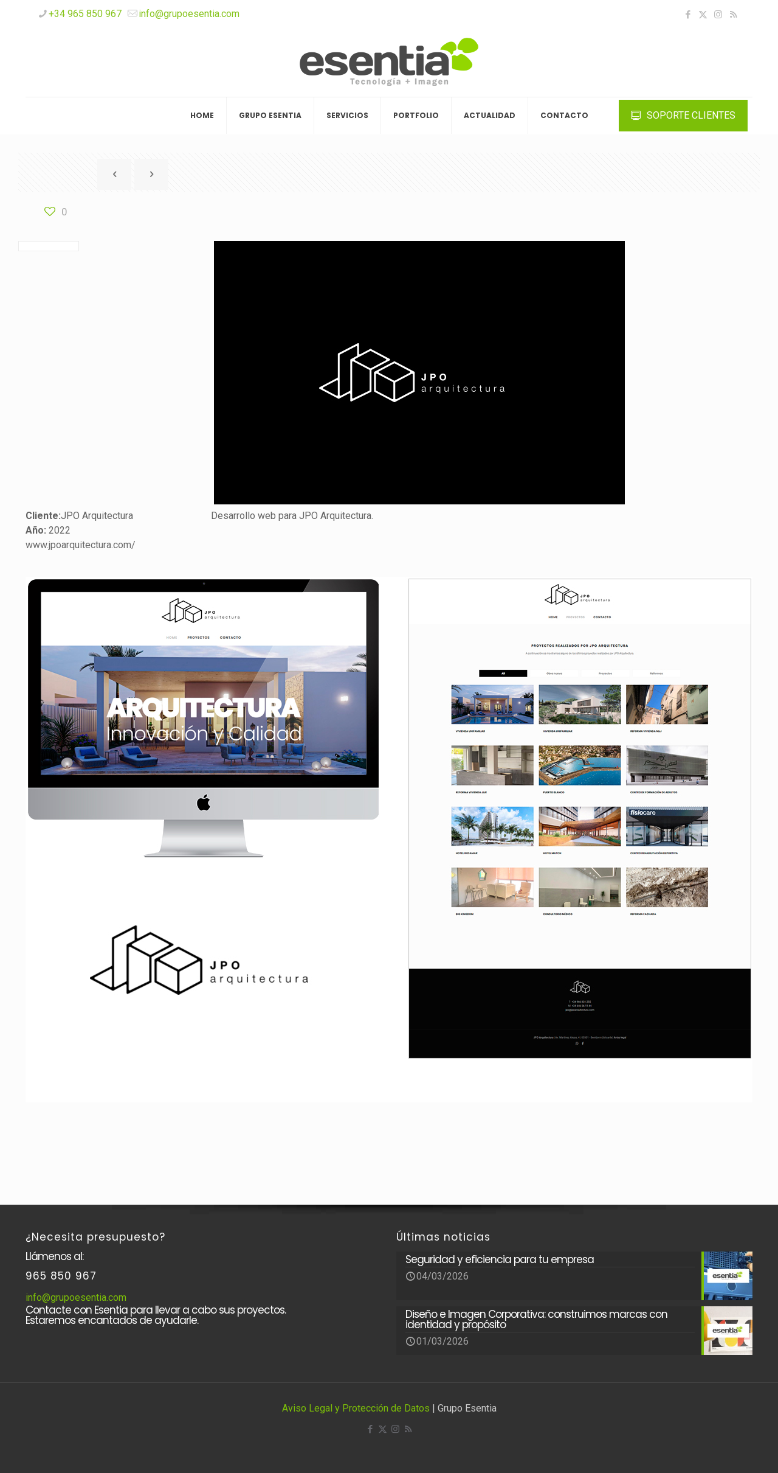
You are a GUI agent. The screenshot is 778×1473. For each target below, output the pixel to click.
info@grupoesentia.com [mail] (189, 13)
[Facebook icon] (687, 14)
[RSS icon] (733, 14)
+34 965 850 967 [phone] (85, 13)
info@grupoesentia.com (76, 1297)
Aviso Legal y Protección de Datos (356, 1408)
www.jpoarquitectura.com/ (81, 545)
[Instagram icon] (718, 14)
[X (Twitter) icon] (702, 14)
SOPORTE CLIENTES (683, 115)
